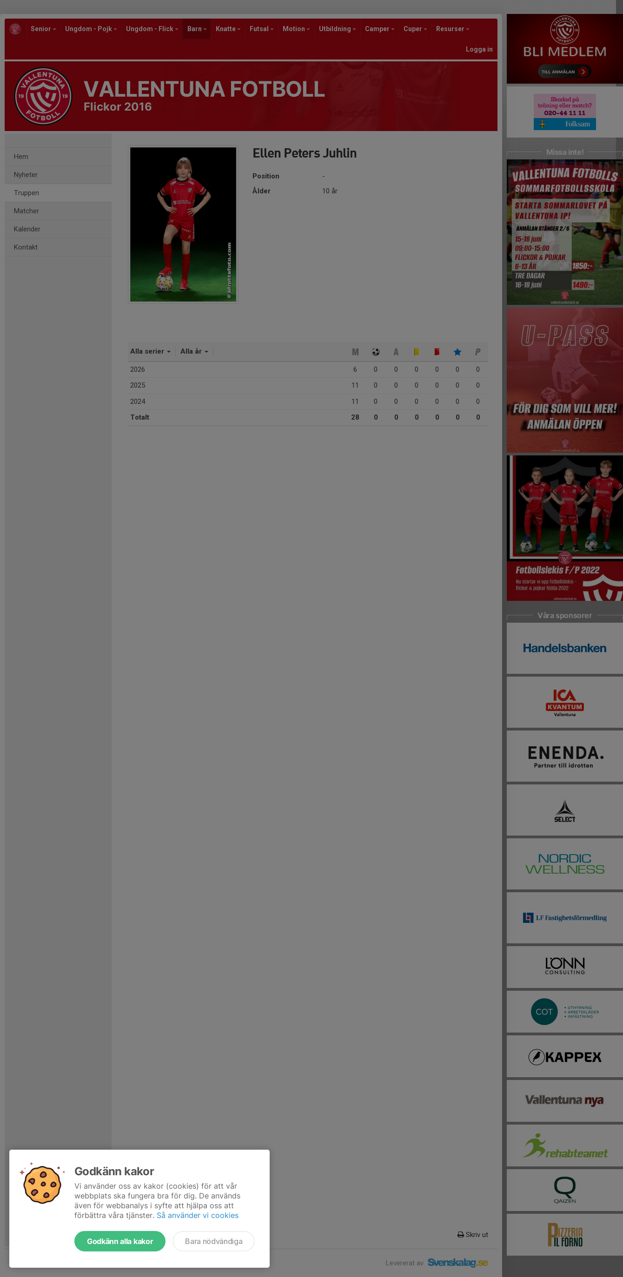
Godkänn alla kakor (120, 1241)
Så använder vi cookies (198, 1215)
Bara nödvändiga (213, 1241)
